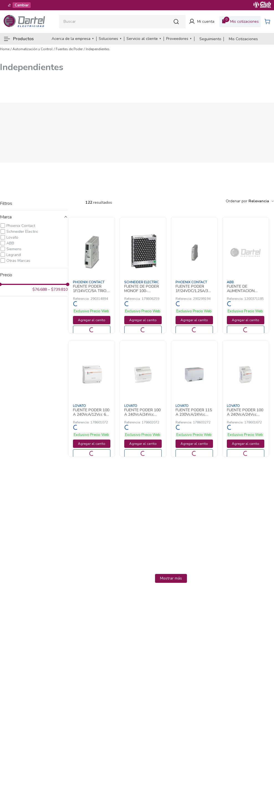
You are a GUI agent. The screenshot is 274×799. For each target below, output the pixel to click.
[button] (34, 217)
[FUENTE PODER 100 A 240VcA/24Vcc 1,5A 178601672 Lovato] (245, 398)
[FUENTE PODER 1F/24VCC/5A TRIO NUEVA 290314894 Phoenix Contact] (91, 275)
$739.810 (58, 289)
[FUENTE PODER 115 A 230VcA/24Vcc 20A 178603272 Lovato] (194, 398)
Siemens (13, 249)
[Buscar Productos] (177, 21)
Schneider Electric (22, 231)
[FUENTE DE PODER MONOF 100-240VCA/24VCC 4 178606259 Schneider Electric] (143, 275)
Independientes (98, 49)
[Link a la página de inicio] (4, 49)
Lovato (12, 237)
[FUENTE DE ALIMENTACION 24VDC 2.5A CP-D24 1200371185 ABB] (245, 275)
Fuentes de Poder (69, 49)
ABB (10, 243)
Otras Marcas (18, 260)
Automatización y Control (32, 49)
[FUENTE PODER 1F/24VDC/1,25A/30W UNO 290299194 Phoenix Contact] (194, 275)
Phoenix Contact (20, 225)
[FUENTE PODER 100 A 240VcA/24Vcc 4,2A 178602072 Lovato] (143, 398)
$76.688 (39, 289)
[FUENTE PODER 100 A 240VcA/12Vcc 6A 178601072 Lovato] (91, 398)
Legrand (13, 254)
